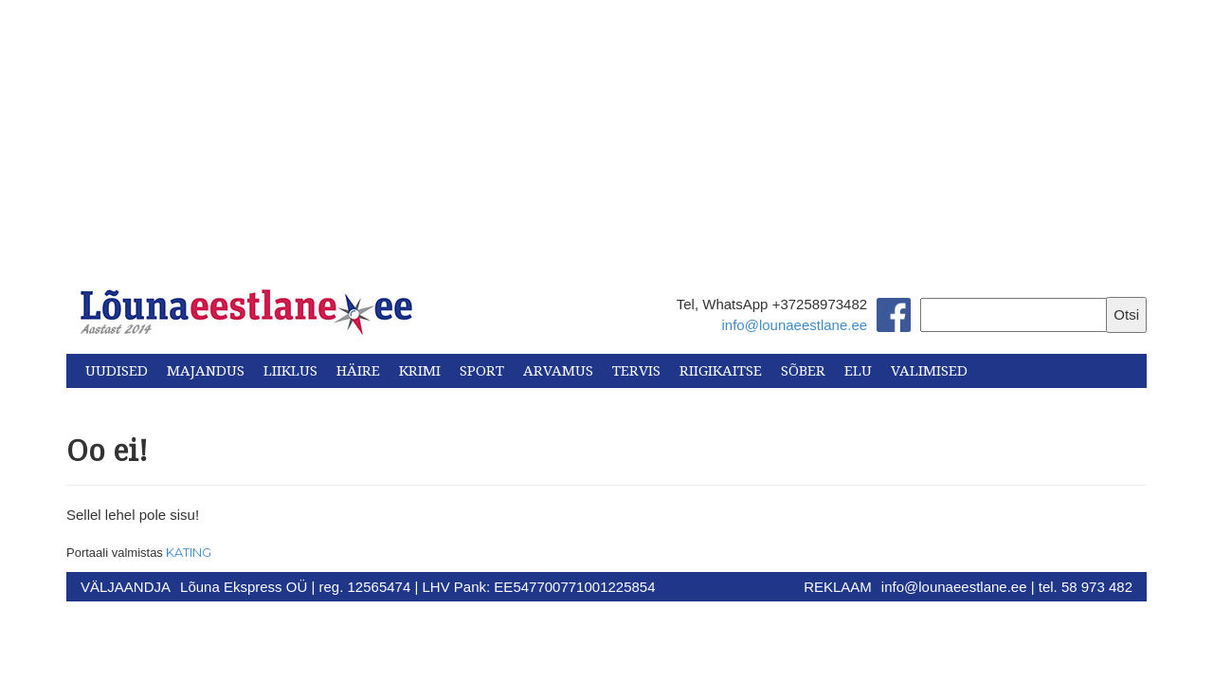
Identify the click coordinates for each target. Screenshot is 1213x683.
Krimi (420, 370)
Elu (858, 370)
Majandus (205, 370)
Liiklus (290, 370)
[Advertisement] (606, 133)
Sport (482, 370)
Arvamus (558, 370)
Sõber (803, 370)
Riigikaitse (720, 370)
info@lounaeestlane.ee (794, 325)
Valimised (929, 370)
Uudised (116, 370)
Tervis (636, 370)
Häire (358, 370)
